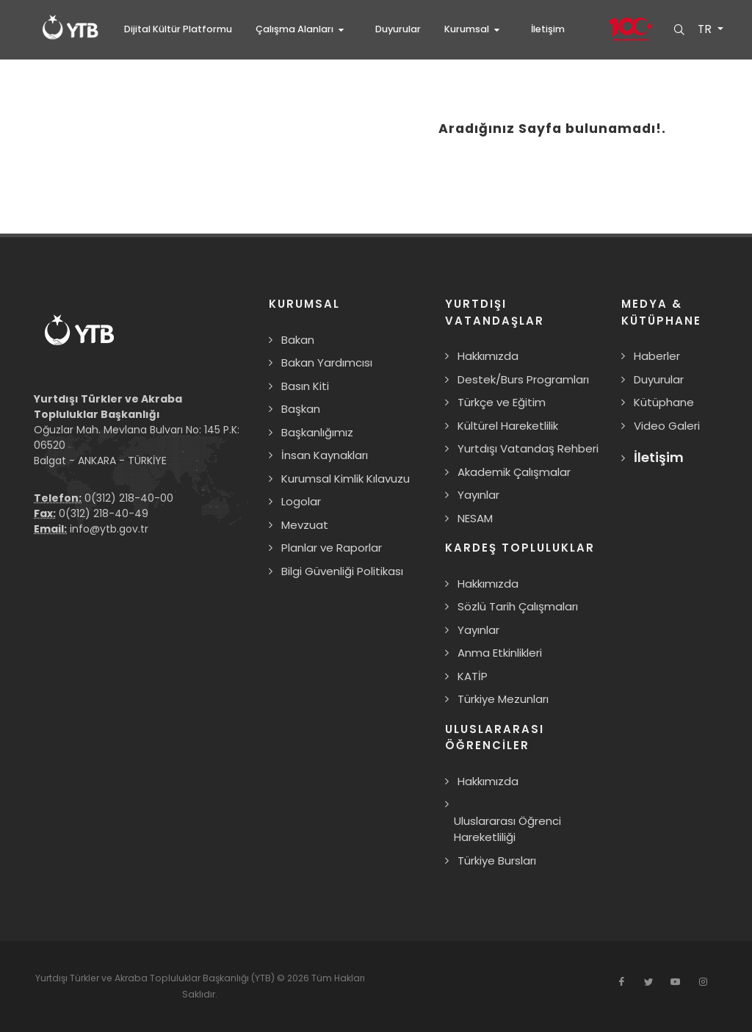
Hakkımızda (488, 356)
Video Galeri (667, 425)
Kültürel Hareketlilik (508, 425)
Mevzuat (304, 525)
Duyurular (659, 379)
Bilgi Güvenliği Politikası (342, 571)
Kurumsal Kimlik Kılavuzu (345, 478)
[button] (304, 29)
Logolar (301, 501)
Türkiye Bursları (497, 860)
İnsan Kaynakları (324, 455)
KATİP (473, 676)
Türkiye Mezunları (503, 699)
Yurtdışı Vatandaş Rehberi (528, 448)
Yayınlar (478, 494)
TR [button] (705, 29)
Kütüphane (664, 402)
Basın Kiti (305, 386)
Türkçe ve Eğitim (502, 402)
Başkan (300, 408)
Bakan (297, 339)
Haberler (657, 356)
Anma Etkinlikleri (500, 652)
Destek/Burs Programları (523, 379)
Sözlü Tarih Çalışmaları (518, 606)
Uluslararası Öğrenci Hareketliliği (507, 829)
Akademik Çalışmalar (514, 472)
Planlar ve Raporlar (331, 547)
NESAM (475, 518)
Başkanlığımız (317, 432)
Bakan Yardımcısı (326, 362)
